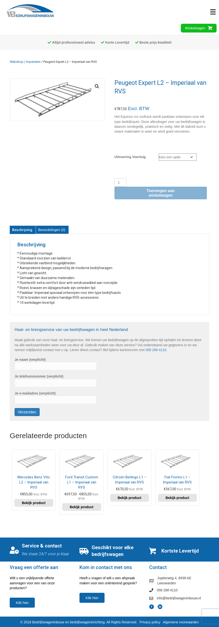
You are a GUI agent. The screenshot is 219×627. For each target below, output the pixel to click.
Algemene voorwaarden (181, 622)
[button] (97, 86)
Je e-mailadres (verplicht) (56, 397)
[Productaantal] (120, 182)
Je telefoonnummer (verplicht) (56, 380)
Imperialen (33, 62)
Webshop (16, 62)
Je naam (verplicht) (56, 364)
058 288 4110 (156, 350)
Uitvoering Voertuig (130, 157)
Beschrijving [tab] (22, 230)
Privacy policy (150, 622)
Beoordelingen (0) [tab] (51, 230)
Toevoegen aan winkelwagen (161, 193)
